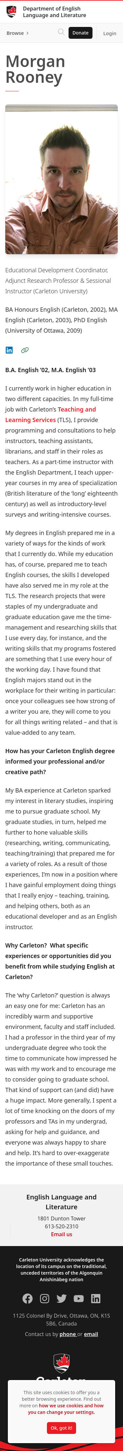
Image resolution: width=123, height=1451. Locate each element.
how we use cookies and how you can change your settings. (65, 1408)
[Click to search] (61, 33)
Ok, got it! (61, 1428)
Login (109, 33)
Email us (61, 1234)
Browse (15, 33)
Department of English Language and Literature (54, 11)
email (91, 1334)
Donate (80, 33)
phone (68, 1334)
